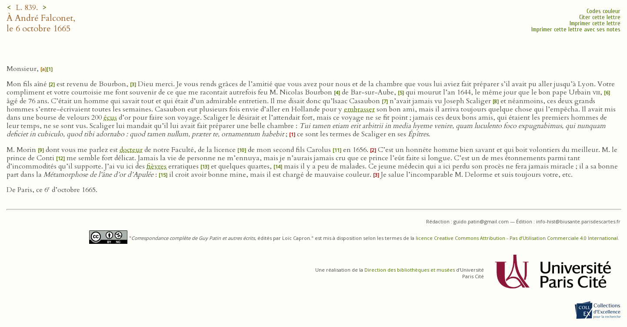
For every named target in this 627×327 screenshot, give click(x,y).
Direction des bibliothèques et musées (409, 269)
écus (110, 117)
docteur (131, 150)
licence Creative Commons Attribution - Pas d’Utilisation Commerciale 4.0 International (517, 238)
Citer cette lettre (599, 17)
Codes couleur (603, 11)
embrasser (359, 109)
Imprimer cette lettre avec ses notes (575, 29)
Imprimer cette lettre (595, 23)
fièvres (157, 166)
